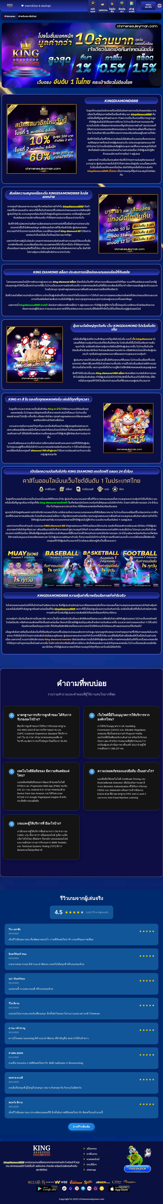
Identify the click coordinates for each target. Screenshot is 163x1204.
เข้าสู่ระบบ (131, 10)
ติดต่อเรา (121, 10)
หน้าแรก (93, 10)
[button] (7, 569)
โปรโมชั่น (112, 10)
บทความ (103, 10)
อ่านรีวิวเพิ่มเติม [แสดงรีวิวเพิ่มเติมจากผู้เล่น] (81, 1126)
